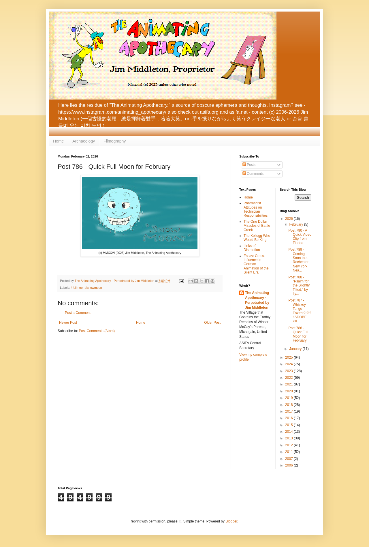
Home (58, 141)
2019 (289, 398)
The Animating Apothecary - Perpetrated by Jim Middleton (257, 300)
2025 (289, 357)
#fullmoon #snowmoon (86, 287)
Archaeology (83, 141)
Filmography (114, 141)
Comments (252, 174)
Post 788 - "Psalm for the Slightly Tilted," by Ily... (299, 285)
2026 (289, 219)
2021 (289, 384)
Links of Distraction (252, 248)
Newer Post (68, 323)
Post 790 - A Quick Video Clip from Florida (299, 236)
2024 (289, 364)
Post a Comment (78, 313)
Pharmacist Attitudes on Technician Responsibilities (256, 209)
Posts (248, 165)
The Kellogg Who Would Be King (257, 238)
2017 (289, 411)
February (296, 224)
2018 (289, 405)
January (295, 349)
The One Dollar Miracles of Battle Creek (257, 226)
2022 (289, 378)
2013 (289, 438)
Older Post (212, 323)
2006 (289, 465)
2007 (289, 459)
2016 (289, 418)
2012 (289, 445)
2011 (289, 452)
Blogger (231, 521)
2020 (289, 391)
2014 (289, 432)
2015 (289, 425)
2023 (289, 371)
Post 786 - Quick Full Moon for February (298, 334)
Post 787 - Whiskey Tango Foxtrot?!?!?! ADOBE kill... (299, 310)
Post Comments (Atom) (97, 331)
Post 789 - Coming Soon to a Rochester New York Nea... (298, 260)
